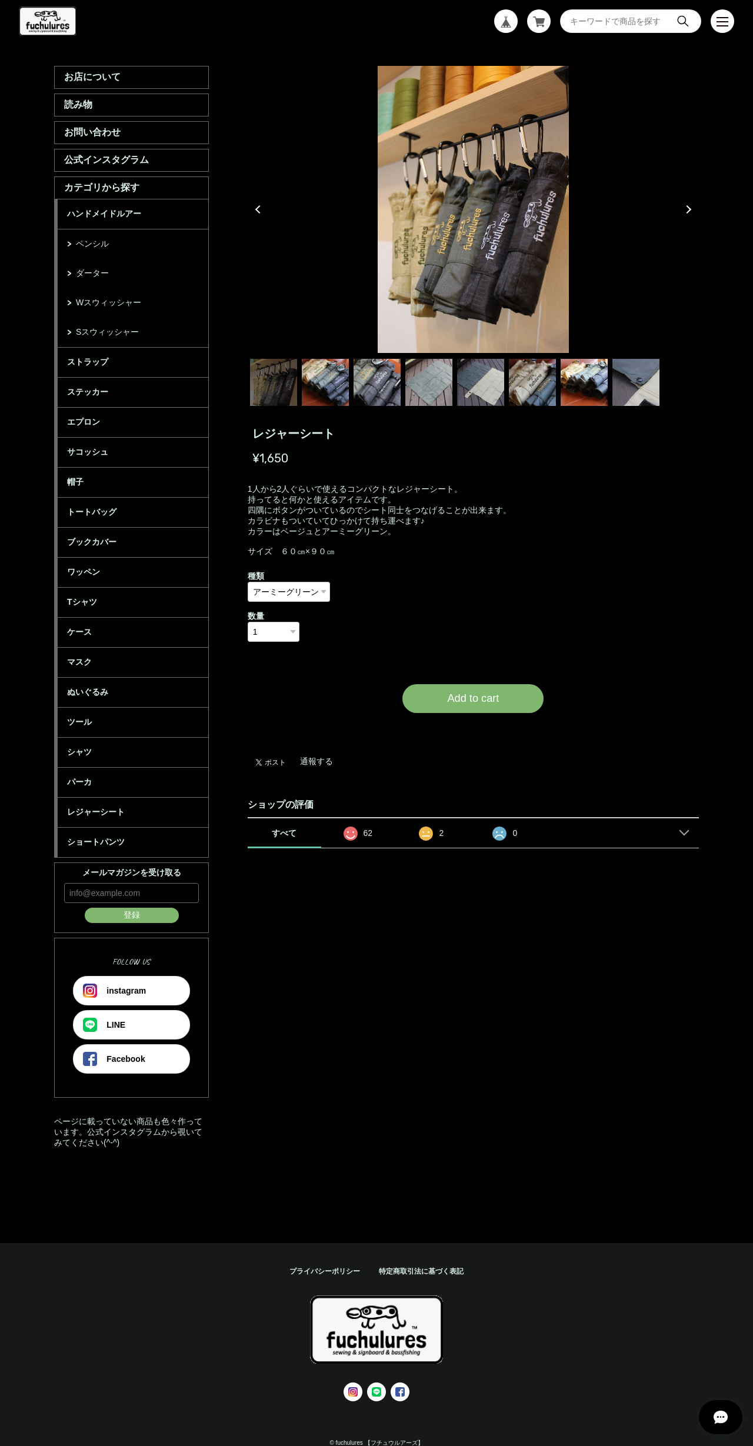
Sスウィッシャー (107, 331)
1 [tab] (273, 382)
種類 (256, 576)
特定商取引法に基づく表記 (421, 1271)
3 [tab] (377, 382)
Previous (259, 209)
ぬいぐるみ (87, 692)
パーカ (79, 782)
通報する (316, 761)
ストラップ (87, 362)
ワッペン (83, 572)
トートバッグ (91, 512)
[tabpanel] (473, 209)
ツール (79, 722)
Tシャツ (82, 602)
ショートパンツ (96, 842)
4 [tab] (428, 382)
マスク (79, 662)
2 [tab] (325, 382)
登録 (132, 914)
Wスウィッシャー (108, 302)
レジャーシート (96, 812)
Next (687, 209)
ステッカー (87, 392)
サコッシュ (87, 452)
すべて (284, 833)
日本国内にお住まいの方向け (473, 727)
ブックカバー (91, 542)
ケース (79, 632)
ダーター (92, 273)
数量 (256, 616)
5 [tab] (480, 382)
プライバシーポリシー (324, 1271)
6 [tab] (532, 382)
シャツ (79, 752)
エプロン (83, 422)
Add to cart (473, 698)
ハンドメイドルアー (104, 213)
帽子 (75, 482)
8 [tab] (635, 382)
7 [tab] (584, 382)
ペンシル (92, 243)
